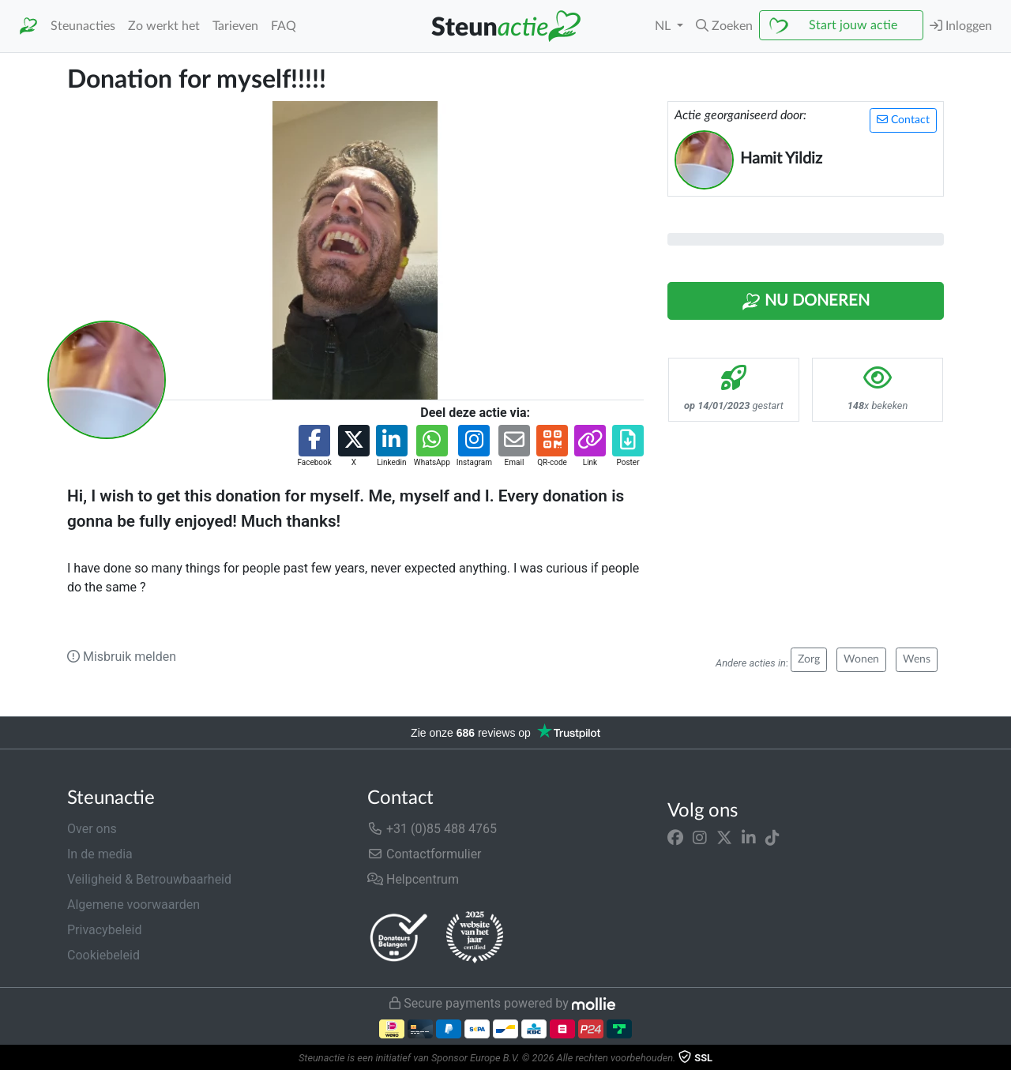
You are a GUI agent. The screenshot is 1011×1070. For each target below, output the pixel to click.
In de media (100, 854)
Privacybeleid (104, 929)
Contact (903, 120)
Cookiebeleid (103, 955)
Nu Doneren (806, 301)
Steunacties (83, 26)
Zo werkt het (164, 26)
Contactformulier (424, 854)
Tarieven (235, 26)
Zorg (809, 659)
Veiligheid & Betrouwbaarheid (149, 879)
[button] (724, 26)
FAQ (283, 26)
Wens (916, 659)
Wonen (861, 659)
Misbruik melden (121, 656)
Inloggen (961, 25)
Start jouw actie (853, 25)
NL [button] (664, 26)
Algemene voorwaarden (133, 904)
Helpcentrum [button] (413, 879)
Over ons (92, 828)
